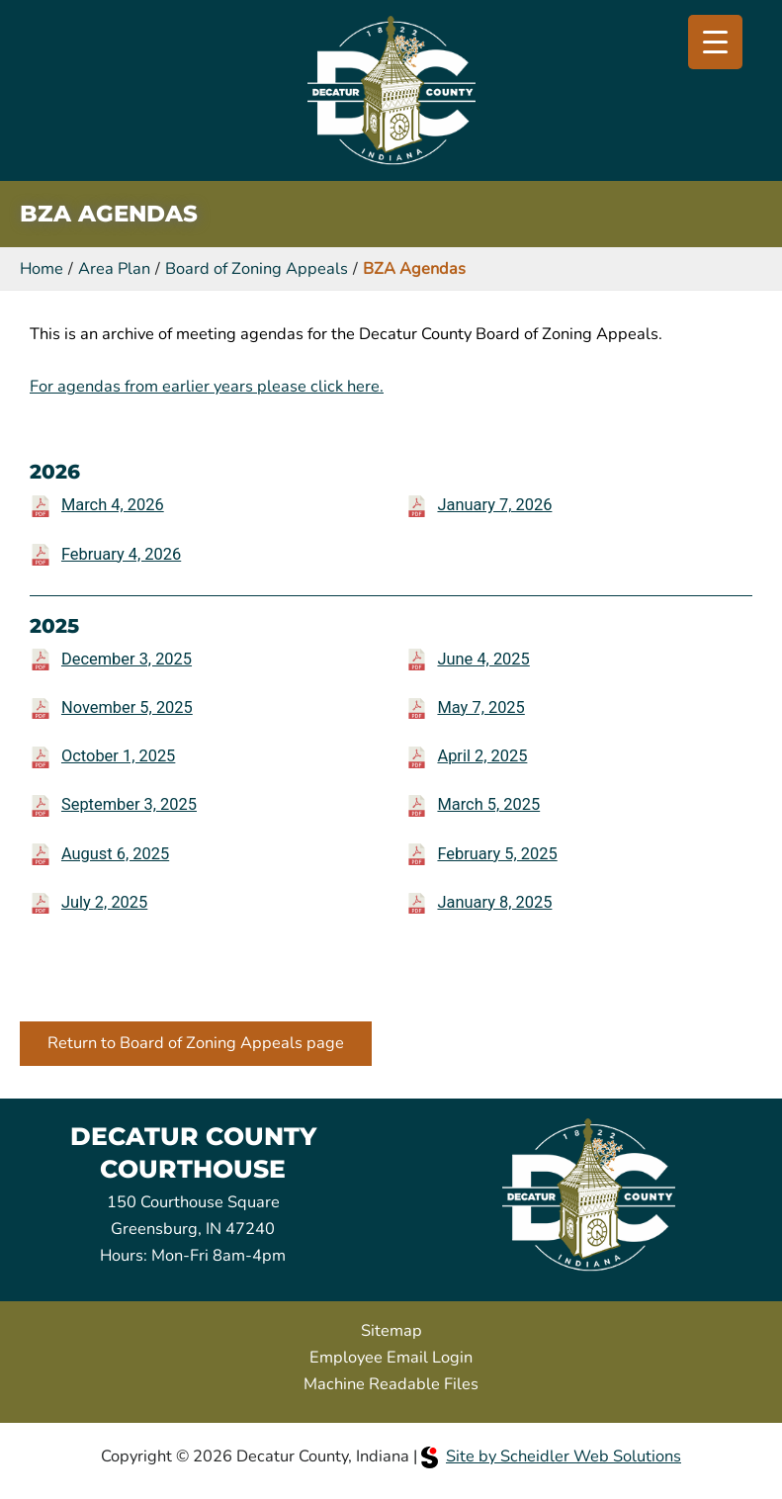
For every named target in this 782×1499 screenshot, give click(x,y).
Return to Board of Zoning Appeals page (195, 1042)
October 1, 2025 (118, 756)
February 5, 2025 (497, 853)
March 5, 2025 (488, 804)
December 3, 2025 (126, 659)
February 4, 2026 (121, 554)
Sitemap (391, 1330)
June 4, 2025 (483, 659)
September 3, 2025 (129, 804)
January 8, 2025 (494, 902)
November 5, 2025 (127, 707)
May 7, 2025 (480, 707)
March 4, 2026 (112, 504)
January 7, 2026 (494, 504)
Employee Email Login (391, 1357)
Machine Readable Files (391, 1383)
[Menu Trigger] (715, 42)
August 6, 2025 (115, 853)
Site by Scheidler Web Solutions (551, 1456)
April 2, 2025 (482, 756)
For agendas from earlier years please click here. (207, 386)
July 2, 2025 (104, 902)
